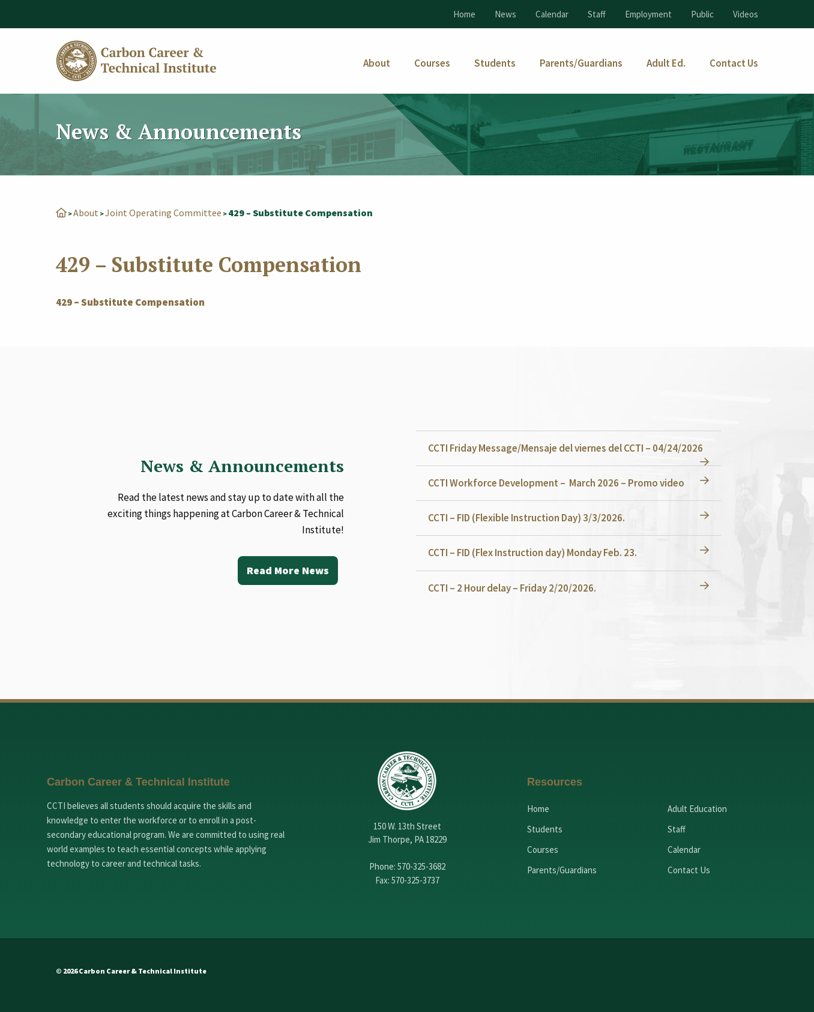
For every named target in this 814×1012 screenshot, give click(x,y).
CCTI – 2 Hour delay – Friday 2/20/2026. (512, 588)
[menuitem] (376, 63)
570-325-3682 (421, 866)
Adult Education (697, 808)
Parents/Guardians (562, 870)
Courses (542, 849)
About (85, 213)
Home (464, 14)
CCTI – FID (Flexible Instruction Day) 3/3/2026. (526, 517)
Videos (745, 14)
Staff (597, 14)
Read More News (288, 570)
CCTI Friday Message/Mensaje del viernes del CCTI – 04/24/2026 (565, 448)
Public (702, 14)
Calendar (551, 14)
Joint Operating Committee (163, 213)
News (505, 14)
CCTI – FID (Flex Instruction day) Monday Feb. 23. (532, 552)
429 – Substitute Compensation (130, 302)
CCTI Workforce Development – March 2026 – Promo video (556, 482)
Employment (648, 14)
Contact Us (689, 870)
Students (544, 829)
